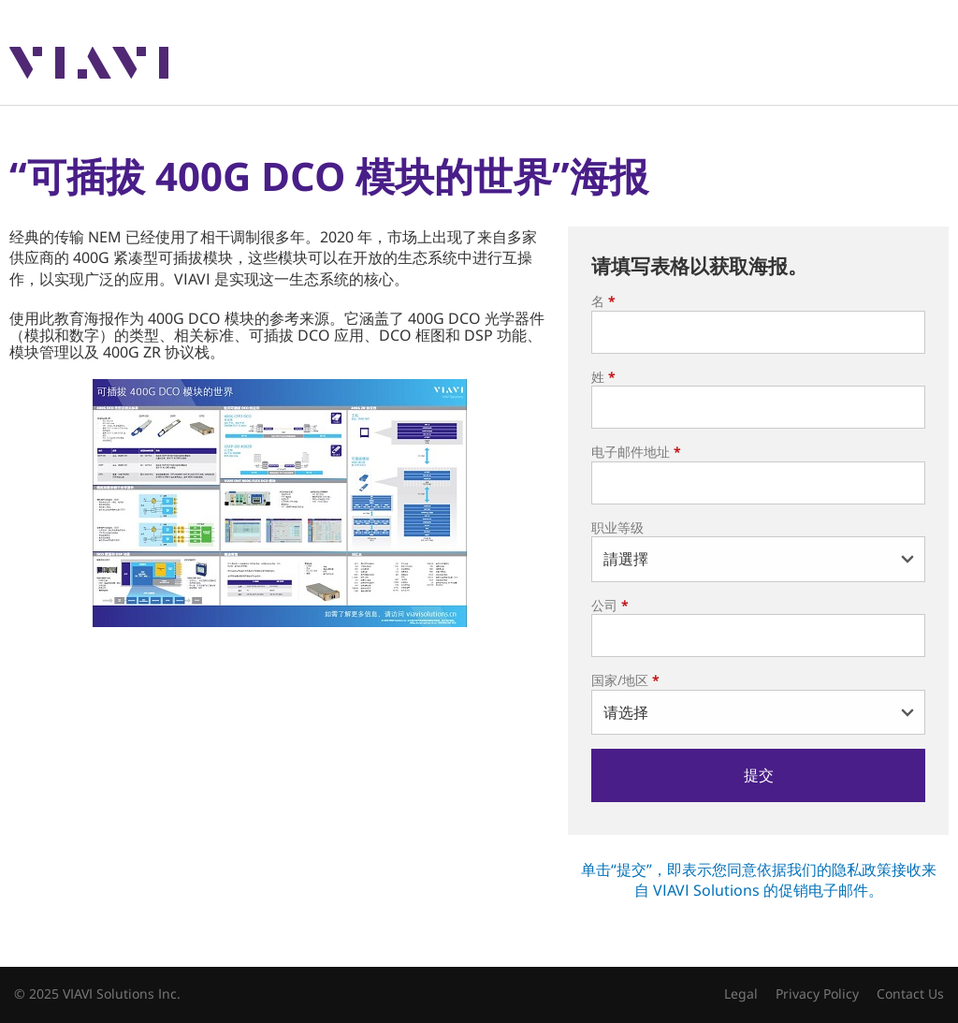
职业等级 (617, 527)
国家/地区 (625, 680)
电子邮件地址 (636, 451)
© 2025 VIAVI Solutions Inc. (97, 993)
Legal (741, 993)
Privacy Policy (817, 993)
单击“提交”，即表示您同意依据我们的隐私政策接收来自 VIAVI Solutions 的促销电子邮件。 (758, 879)
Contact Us (910, 993)
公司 (610, 605)
